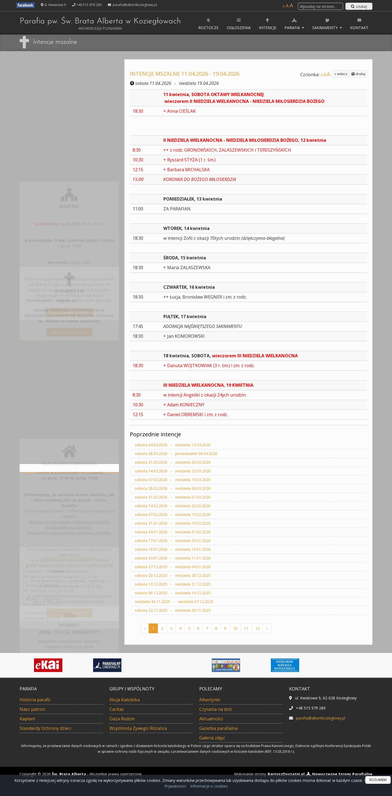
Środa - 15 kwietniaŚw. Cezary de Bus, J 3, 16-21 (48, 570)
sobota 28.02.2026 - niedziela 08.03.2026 (208, 488)
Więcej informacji (69, 271)
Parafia (292, 23)
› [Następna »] (267, 628)
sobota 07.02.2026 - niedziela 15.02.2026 (208, 514)
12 (257, 628)
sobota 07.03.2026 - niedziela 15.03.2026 (208, 479)
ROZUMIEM (378, 779)
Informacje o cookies (209, 786)
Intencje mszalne (55, 42)
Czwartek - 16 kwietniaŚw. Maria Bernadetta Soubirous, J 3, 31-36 (60, 556)
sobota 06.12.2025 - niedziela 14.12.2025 (208, 593)
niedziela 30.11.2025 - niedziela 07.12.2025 (208, 601)
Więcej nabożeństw (69, 198)
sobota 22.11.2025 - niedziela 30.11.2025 (208, 610)
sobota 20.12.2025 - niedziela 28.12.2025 (208, 575)
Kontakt (359, 23)
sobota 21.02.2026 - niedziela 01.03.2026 (208, 497)
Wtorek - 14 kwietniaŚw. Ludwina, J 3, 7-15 (42, 584)
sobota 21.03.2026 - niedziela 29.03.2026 (208, 462)
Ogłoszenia (239, 23)
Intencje (267, 23)
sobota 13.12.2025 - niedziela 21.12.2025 (208, 584)
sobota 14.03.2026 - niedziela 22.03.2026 (208, 471)
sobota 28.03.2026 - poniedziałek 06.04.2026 (210, 453)
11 (246, 628)
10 (235, 628)
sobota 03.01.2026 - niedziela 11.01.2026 (208, 558)
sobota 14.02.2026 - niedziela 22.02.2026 (208, 506)
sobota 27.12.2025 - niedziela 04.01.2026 (208, 567)
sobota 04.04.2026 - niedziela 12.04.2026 (208, 445)
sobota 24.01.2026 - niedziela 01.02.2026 (208, 532)
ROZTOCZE (208, 23)
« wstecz (326, 74)
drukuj (344, 74)
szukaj (359, 6)
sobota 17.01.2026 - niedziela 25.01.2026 (208, 540)
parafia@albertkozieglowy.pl (134, 4)
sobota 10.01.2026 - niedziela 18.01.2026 (208, 549)
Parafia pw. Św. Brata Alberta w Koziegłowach (100, 24)
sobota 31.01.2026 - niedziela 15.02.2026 (208, 523)
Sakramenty (325, 23)
